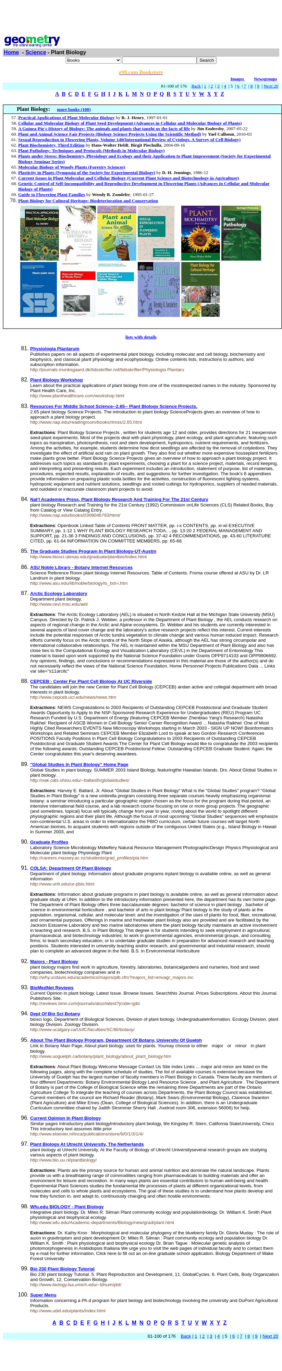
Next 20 (270, 86)
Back (196, 86)
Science (35, 52)
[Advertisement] (141, 18)
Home (11, 52)
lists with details (141, 337)
